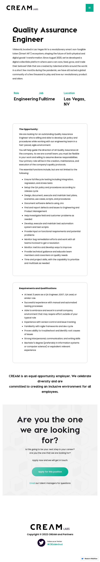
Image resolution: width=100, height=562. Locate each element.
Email (32, 483)
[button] (89, 8)
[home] (22, 7)
